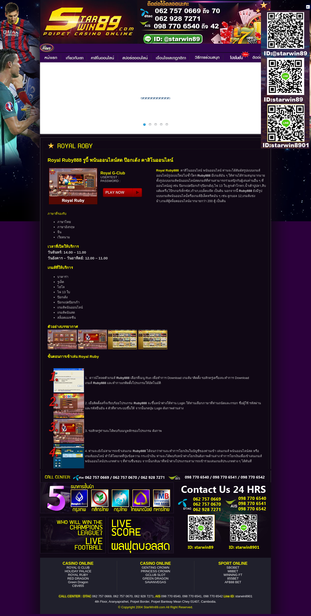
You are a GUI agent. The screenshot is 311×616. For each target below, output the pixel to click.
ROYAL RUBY (78, 575)
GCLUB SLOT (155, 575)
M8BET (233, 571)
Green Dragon (78, 582)
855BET (233, 578)
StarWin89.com (154, 607)
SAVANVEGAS (155, 582)
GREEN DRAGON (156, 578)
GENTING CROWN (155, 567)
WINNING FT (233, 575)
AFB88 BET (233, 582)
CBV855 (78, 586)
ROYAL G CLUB (78, 567)
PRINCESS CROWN (155, 571)
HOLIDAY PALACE (78, 571)
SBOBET (232, 567)
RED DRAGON (78, 578)
